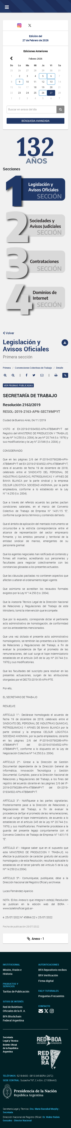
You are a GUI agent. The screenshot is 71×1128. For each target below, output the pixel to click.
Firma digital (46, 981)
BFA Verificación (48, 975)
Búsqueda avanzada (35, 121)
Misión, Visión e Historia (12, 972)
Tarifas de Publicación (16, 991)
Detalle (59, 367)
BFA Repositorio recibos (52, 970)
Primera (7, 367)
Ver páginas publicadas (18, 385)
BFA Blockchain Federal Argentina (13, 1018)
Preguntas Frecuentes (51, 996)
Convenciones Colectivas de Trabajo (33, 367)
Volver (8, 333)
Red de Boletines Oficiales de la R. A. (14, 1009)
